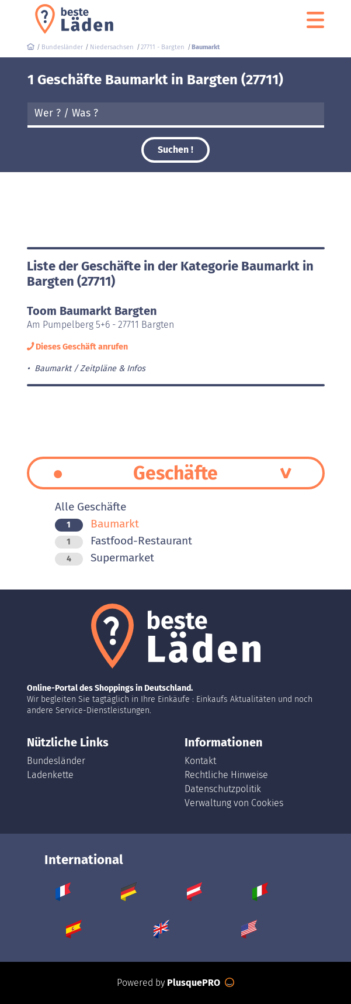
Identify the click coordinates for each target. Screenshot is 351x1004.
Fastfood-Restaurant (123, 540)
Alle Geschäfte (90, 506)
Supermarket (104, 557)
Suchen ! (175, 149)
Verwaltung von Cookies (234, 802)
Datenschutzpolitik (223, 788)
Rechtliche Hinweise (226, 774)
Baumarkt (97, 523)
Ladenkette (50, 774)
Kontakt (200, 760)
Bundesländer (56, 760)
